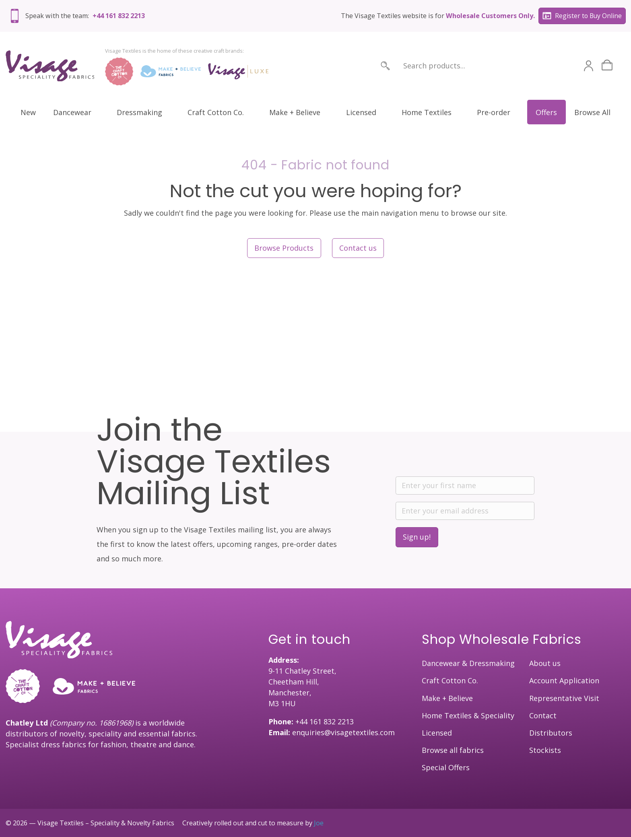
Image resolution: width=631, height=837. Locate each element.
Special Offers (446, 767)
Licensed (361, 112)
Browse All (592, 112)
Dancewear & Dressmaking (468, 663)
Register (582, 16)
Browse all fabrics (453, 750)
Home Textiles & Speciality (468, 715)
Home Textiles (427, 112)
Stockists (545, 750)
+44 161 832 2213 (119, 15)
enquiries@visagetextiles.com (343, 732)
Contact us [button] (358, 248)
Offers (546, 112)
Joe (319, 822)
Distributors (550, 733)
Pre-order (493, 112)
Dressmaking (139, 112)
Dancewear (72, 112)
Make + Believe (294, 112)
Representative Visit (564, 698)
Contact (543, 715)
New (28, 112)
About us (545, 663)
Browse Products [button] (283, 248)
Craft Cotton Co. (216, 112)
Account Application (564, 680)
